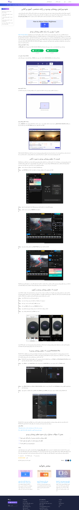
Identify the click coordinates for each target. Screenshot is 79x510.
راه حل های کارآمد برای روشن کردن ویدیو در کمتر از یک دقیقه (24, 482)
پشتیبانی (69, 1)
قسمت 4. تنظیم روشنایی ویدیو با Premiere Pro (7, 21)
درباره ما (60, 501)
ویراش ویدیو (15, 4)
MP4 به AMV (41, 504)
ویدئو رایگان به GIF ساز (26, 504)
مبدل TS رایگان (25, 501)
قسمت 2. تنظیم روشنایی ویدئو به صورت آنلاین (7, 15)
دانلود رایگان (39, 51)
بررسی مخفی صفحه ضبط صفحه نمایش (45, 503)
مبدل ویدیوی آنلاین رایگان (27, 506)
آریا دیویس (21, 455)
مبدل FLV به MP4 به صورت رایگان (28, 503)
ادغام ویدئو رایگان (25, 508)
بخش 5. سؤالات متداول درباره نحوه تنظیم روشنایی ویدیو (7, 23)
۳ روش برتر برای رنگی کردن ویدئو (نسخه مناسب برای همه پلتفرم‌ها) (30, 427)
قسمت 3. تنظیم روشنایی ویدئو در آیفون (7, 18)
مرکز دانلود (12, 502)
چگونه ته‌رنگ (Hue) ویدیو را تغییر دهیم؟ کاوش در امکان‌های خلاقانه (30, 430)
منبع (65, 1)
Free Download (53, 51)
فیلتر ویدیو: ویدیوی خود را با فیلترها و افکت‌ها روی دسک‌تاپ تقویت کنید (63, 482)
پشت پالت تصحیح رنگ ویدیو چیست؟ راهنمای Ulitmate (42, 482)
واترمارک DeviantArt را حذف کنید (44, 506)
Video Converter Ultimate (23, 34)
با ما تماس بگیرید (61, 503)
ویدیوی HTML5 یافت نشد (43, 508)
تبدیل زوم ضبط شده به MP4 (43, 501)
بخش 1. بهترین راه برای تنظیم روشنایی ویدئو (6, 12)
